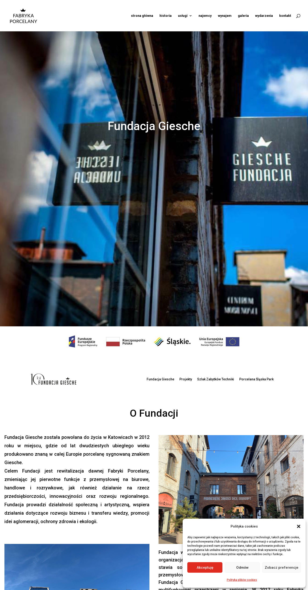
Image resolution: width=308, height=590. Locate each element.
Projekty (185, 379)
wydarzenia (264, 16)
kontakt (285, 16)
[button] (298, 526)
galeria (243, 16)
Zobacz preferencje (281, 567)
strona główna (142, 16)
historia (165, 16)
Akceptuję (205, 567)
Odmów (242, 567)
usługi (183, 16)
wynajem (225, 16)
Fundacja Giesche (160, 379)
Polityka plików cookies (242, 580)
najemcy (205, 16)
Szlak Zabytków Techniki (215, 379)
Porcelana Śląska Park (256, 379)
